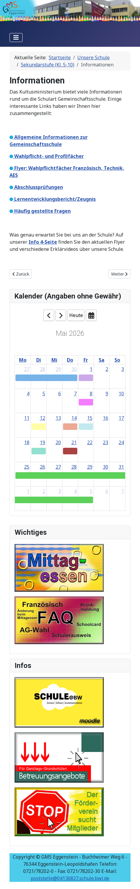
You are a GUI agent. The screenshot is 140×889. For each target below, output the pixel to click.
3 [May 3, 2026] (122, 369)
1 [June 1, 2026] (28, 491)
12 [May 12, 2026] (42, 418)
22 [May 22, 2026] (89, 442)
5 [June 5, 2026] (91, 491)
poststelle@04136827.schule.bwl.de (70, 878)
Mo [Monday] (22, 360)
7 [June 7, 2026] (122, 491)
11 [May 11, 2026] (26, 418)
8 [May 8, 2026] (91, 393)
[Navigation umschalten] (16, 37)
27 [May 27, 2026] (58, 467)
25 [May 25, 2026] (26, 467)
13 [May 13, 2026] (58, 418)
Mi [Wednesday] (54, 360)
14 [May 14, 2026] (74, 418)
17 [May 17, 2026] (121, 418)
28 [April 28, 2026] (42, 369)
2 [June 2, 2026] (44, 491)
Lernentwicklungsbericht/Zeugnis (54, 199)
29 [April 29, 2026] (58, 369)
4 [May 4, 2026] (28, 393)
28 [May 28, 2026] (74, 467)
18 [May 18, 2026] (26, 442)
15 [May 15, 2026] (89, 418)
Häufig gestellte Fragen (42, 211)
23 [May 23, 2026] (105, 442)
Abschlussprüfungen (38, 187)
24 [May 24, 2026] (121, 442)
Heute (76, 315)
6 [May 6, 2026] (59, 393)
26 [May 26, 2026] (42, 467)
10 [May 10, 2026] (121, 393)
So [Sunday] (117, 360)
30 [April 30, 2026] (74, 369)
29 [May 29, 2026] (89, 467)
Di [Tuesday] (38, 360)
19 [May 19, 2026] (42, 442)
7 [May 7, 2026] (75, 393)
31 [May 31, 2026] (121, 467)
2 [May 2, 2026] (107, 369)
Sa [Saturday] (101, 360)
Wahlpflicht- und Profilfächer (48, 156)
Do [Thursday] (70, 360)
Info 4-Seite (43, 242)
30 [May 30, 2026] (105, 467)
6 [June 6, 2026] (107, 491)
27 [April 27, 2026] (26, 369)
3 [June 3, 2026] (59, 491)
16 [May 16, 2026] (105, 418)
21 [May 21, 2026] (74, 442)
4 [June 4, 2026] (75, 491)
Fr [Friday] (86, 360)
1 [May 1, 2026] (91, 369)
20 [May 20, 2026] (58, 442)
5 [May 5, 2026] (44, 393)
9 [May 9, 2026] (107, 393)
